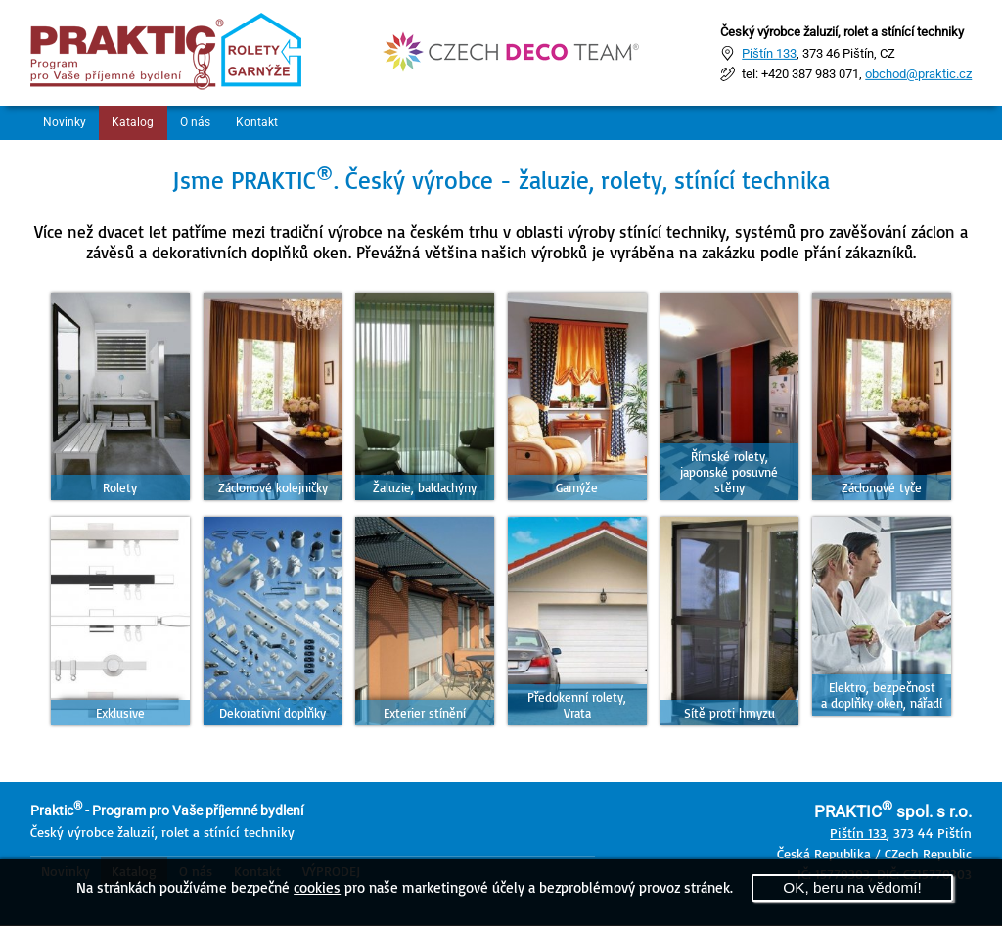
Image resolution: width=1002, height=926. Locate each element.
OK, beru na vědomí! (852, 887)
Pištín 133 (769, 52)
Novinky (67, 123)
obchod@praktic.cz (918, 74)
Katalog (139, 123)
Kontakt (273, 123)
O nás (206, 123)
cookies (317, 887)
